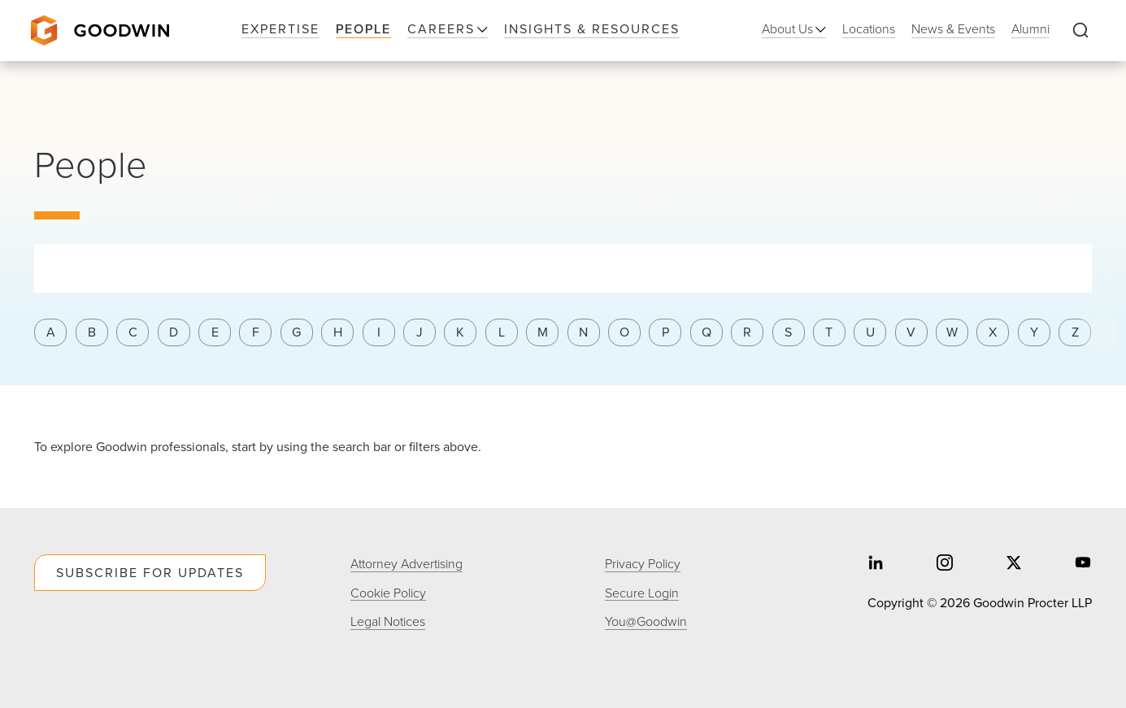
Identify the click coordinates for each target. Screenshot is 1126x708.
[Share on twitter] (1014, 564)
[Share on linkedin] (875, 564)
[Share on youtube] (1083, 564)
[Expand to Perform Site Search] (1080, 31)
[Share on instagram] (945, 564)
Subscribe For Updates (150, 572)
